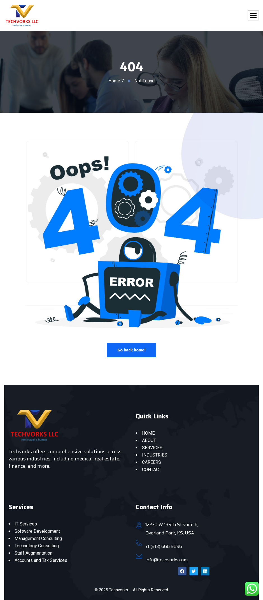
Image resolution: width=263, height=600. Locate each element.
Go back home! (131, 350)
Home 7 (116, 81)
